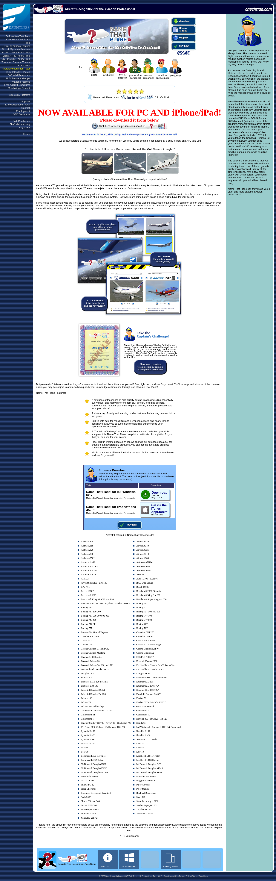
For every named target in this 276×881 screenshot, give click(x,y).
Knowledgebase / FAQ (17, 104)
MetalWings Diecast (19, 88)
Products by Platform (18, 94)
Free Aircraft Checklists (17, 85)
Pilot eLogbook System (17, 46)
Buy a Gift (24, 127)
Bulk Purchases (21, 121)
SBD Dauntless (21, 114)
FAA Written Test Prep (18, 36)
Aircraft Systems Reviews (16, 49)
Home (26, 134)
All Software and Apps (18, 78)
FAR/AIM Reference (19, 75)
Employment (23, 111)
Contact (25, 108)
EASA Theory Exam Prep (16, 52)
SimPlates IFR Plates (18, 72)
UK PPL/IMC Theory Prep (15, 58)
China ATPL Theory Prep (16, 55)
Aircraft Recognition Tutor (16, 68)
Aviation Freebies (20, 81)
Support (25, 101)
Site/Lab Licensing (20, 124)
